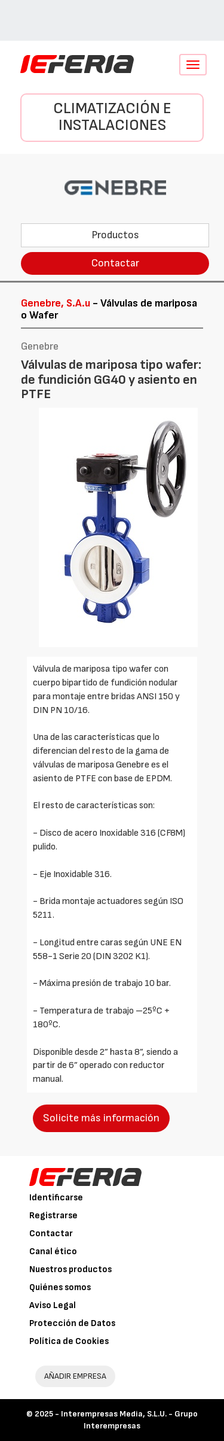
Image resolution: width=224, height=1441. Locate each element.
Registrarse (53, 1215)
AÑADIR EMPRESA (75, 1376)
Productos (115, 235)
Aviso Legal (52, 1305)
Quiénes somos (60, 1287)
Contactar (115, 263)
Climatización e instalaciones (112, 117)
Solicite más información (101, 1118)
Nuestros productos (70, 1269)
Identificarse (56, 1197)
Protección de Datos (72, 1323)
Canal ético (53, 1251)
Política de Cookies (69, 1341)
